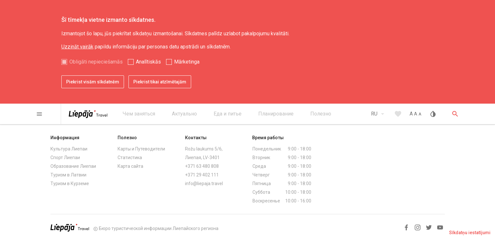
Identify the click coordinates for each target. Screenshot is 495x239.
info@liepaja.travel (204, 183)
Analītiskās (148, 62)
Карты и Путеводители (141, 148)
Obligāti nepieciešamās (96, 62)
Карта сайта (130, 166)
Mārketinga (186, 62)
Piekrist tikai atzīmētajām (159, 81)
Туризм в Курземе (69, 183)
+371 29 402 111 (202, 174)
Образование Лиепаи (73, 166)
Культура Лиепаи (68, 148)
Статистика (130, 157)
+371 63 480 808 (202, 166)
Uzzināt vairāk (77, 47)
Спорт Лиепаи (65, 157)
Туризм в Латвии (68, 174)
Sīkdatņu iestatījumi (470, 232)
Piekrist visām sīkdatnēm (92, 81)
